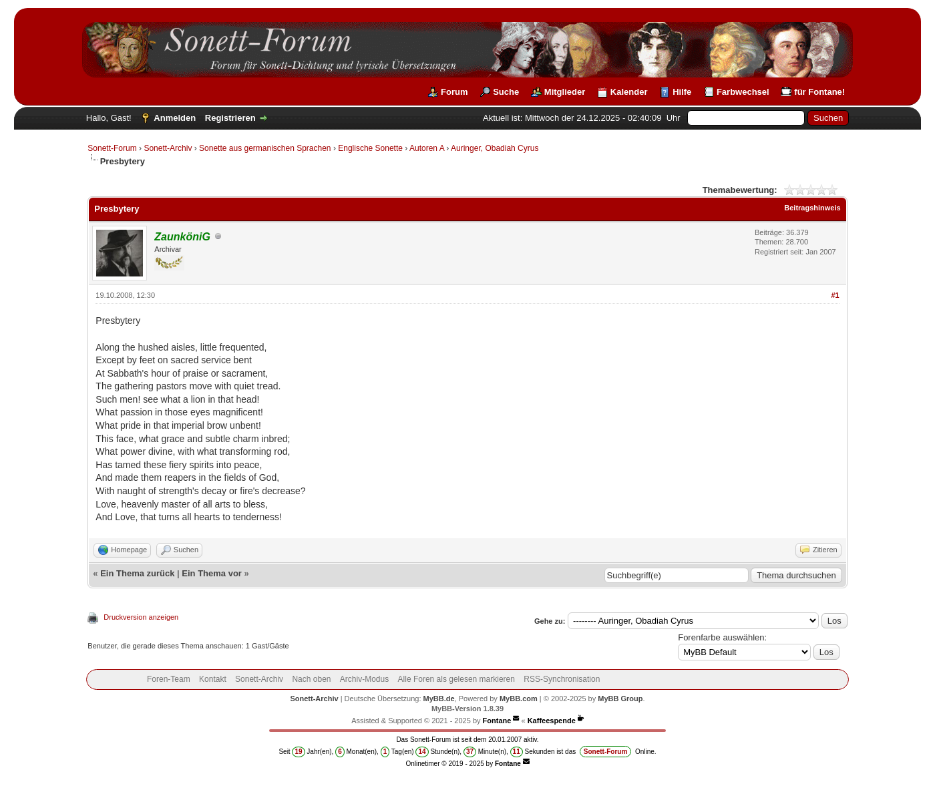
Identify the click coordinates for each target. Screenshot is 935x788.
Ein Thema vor (212, 573)
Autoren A (426, 148)
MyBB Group (620, 699)
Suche (506, 92)
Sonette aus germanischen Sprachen (265, 148)
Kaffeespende (552, 721)
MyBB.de (439, 699)
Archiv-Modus (364, 679)
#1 (835, 295)
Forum (454, 92)
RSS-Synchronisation (562, 679)
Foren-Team (168, 679)
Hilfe (682, 92)
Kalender (629, 92)
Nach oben (311, 679)
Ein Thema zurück (137, 573)
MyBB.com (519, 699)
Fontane (497, 721)
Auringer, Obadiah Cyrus (494, 148)
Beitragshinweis (812, 208)
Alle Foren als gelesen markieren (456, 679)
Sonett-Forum (111, 148)
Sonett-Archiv (168, 148)
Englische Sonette (370, 148)
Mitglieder (564, 92)
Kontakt (212, 679)
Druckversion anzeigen (141, 617)
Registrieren (230, 118)
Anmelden (175, 118)
